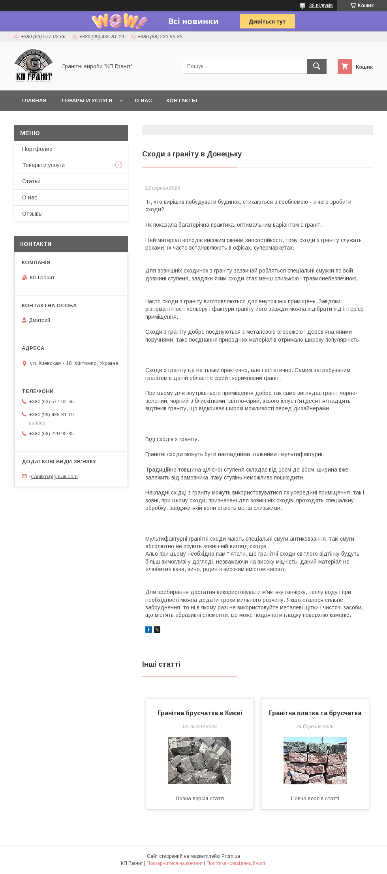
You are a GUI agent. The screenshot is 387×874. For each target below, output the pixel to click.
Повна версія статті (200, 798)
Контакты (181, 100)
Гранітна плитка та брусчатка (315, 713)
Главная (34, 100)
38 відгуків (321, 5)
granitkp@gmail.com (53, 476)
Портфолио (37, 149)
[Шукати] (317, 66)
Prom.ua (231, 856)
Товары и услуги (87, 100)
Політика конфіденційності (237, 863)
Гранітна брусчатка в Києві (200, 713)
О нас (143, 100)
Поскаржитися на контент (175, 863)
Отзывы (32, 214)
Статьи (31, 181)
